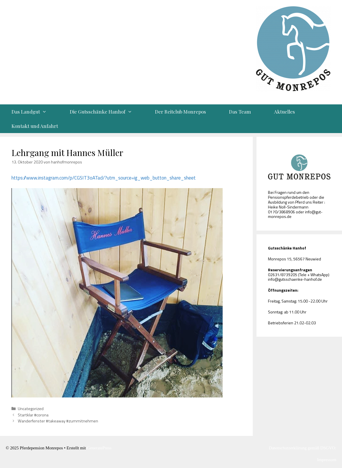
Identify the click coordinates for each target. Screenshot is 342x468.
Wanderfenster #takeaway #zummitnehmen (58, 421)
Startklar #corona (33, 415)
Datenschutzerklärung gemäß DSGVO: (302, 448)
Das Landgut (34, 111)
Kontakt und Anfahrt (34, 126)
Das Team (240, 111)
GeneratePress (99, 448)
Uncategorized (31, 408)
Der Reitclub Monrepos (180, 111)
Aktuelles (284, 111)
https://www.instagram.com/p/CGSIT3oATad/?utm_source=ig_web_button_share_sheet (103, 178)
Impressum (326, 459)
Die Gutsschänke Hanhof (107, 111)
